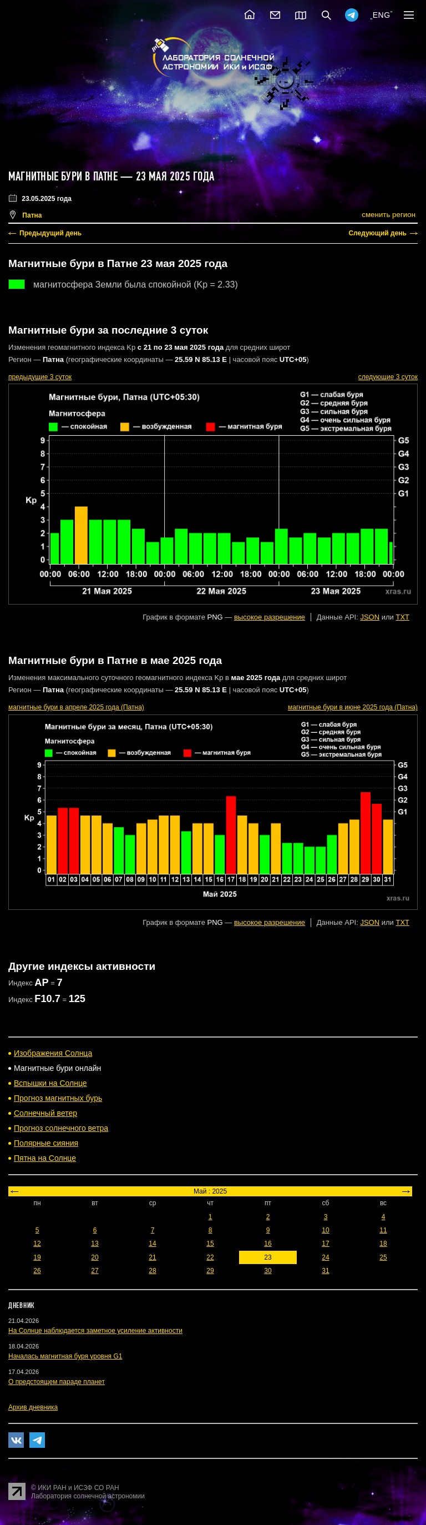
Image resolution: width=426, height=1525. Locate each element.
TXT (402, 617)
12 (36, 1243)
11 (383, 1230)
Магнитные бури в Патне (63, 176)
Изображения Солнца (53, 1053)
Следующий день (377, 233)
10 (325, 1230)
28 (152, 1271)
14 (152, 1243)
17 (325, 1243)
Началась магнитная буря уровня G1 (65, 1356)
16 (267, 1243)
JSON (369, 617)
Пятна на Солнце (45, 1158)
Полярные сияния (46, 1143)
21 (152, 1257)
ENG (381, 15)
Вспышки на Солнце (50, 1083)
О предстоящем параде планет (56, 1382)
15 (210, 1243)
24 (325, 1257)
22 (210, 1257)
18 (383, 1243)
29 (210, 1271)
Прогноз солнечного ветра (61, 1128)
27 (94, 1271)
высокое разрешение (269, 617)
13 (94, 1243)
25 (383, 1257)
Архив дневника (33, 1407)
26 (36, 1271)
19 (36, 1257)
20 (94, 1257)
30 (267, 1271)
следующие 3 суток (388, 377)
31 (325, 1271)
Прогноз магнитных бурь (58, 1098)
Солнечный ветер (45, 1113)
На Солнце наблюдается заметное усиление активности (95, 1331)
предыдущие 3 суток (40, 377)
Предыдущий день (50, 233)
